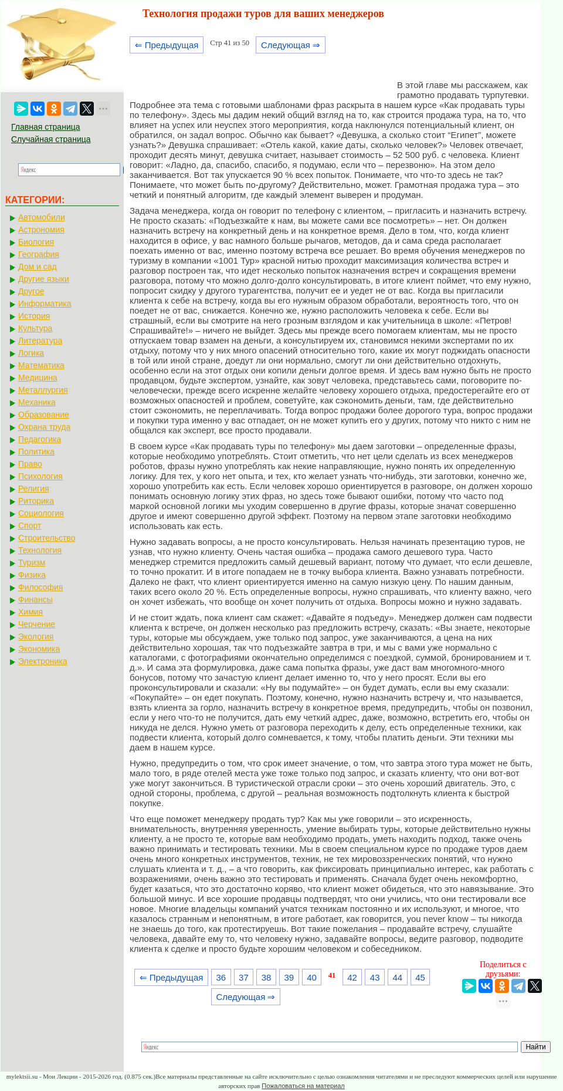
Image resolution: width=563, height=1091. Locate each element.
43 (375, 977)
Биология (36, 242)
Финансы (35, 599)
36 (221, 977)
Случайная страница (51, 139)
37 (244, 977)
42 (352, 977)
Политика (36, 451)
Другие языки (43, 279)
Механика (37, 402)
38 (267, 977)
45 (420, 977)
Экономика (39, 649)
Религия (33, 488)
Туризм (31, 562)
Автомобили (41, 217)
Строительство (46, 538)
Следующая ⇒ (290, 45)
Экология (35, 636)
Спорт (29, 525)
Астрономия (41, 229)
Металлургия (43, 390)
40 (312, 977)
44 (398, 977)
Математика (41, 365)
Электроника (42, 661)
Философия (40, 587)
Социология (41, 513)
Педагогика (39, 439)
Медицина (37, 377)
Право (30, 464)
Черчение (36, 624)
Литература (40, 340)
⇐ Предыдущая (167, 45)
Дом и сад (37, 266)
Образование (43, 414)
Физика (32, 575)
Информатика (44, 303)
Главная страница (45, 127)
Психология (40, 476)
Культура (35, 328)
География (38, 254)
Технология (40, 550)
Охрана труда (44, 427)
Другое (31, 291)
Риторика (36, 501)
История (34, 316)
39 (289, 977)
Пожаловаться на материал (303, 1085)
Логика (31, 353)
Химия (30, 612)
